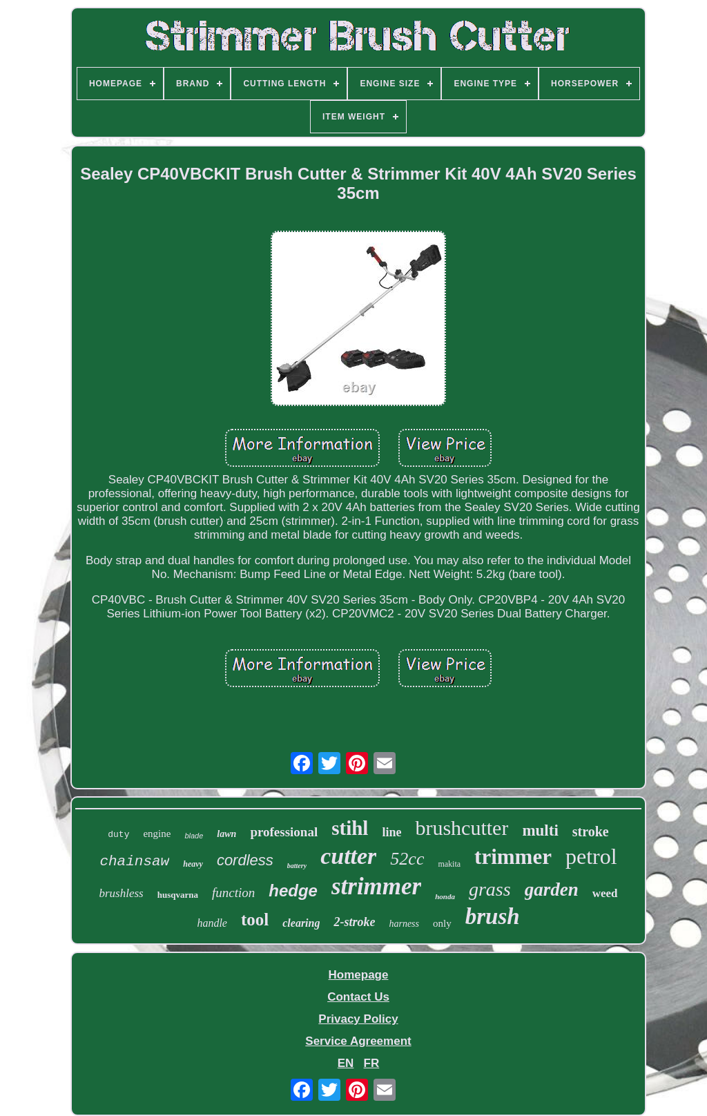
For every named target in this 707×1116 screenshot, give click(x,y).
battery (297, 865)
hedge (293, 890)
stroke (590, 831)
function (233, 892)
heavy (193, 864)
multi (540, 830)
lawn (226, 834)
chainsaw (134, 861)
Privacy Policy (358, 1019)
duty (118, 834)
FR (372, 1063)
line (391, 832)
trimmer (513, 857)
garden (552, 889)
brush (492, 916)
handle (212, 923)
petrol (591, 856)
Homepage (359, 974)
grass (490, 889)
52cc (407, 859)
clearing (301, 923)
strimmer (376, 886)
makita (449, 864)
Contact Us (358, 996)
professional (284, 832)
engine (157, 833)
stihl (349, 828)
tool (255, 919)
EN (346, 1063)
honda (445, 896)
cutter (348, 856)
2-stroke (354, 922)
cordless (245, 860)
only (442, 923)
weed (605, 893)
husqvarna (177, 894)
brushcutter (461, 827)
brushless (121, 893)
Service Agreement (358, 1041)
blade (193, 835)
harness (404, 923)
